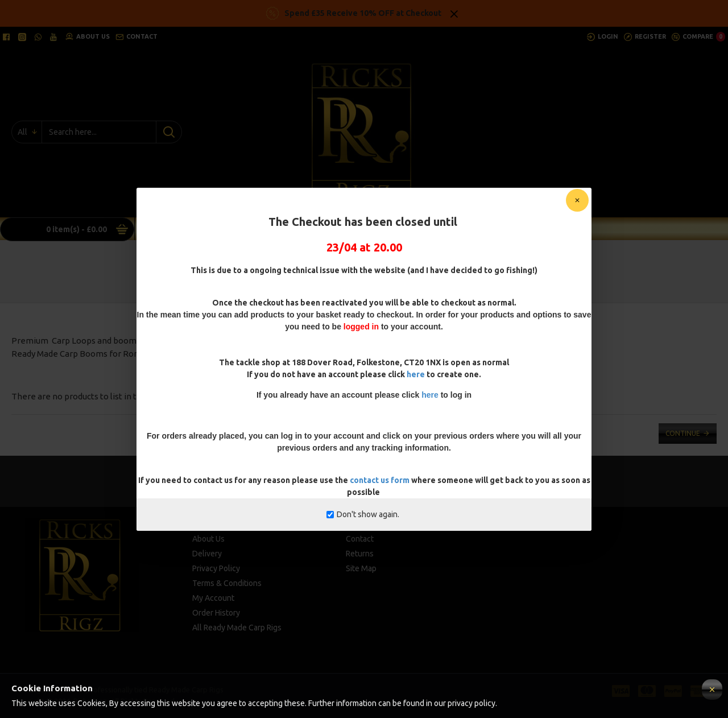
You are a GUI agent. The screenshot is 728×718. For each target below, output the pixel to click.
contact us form (380, 480)
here (416, 374)
